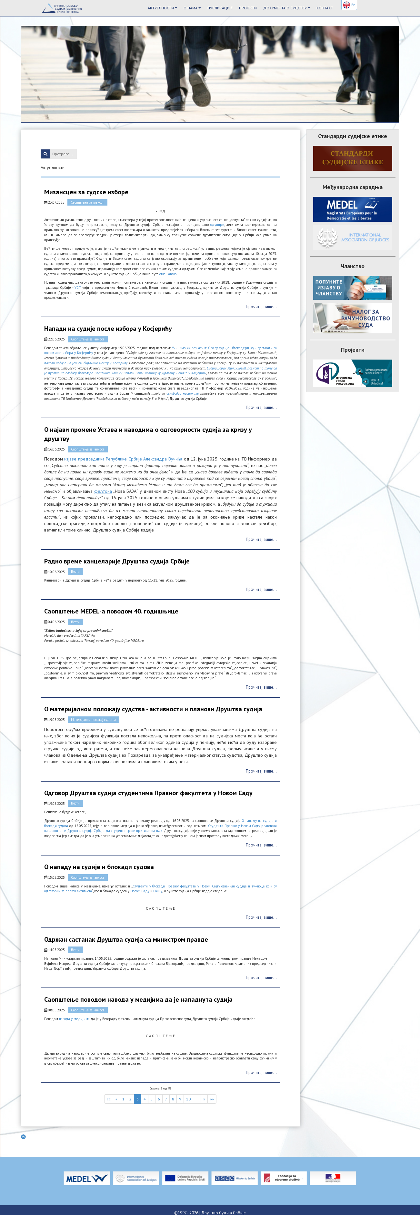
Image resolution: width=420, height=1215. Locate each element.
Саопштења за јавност (87, 202)
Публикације (220, 7)
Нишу (157, 887)
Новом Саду (139, 887)
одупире (218, 224)
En (349, 5)
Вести (75, 570)
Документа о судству (286, 7)
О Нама (192, 7)
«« (109, 1092)
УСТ (78, 287)
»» (212, 1092)
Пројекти (248, 7)
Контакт (324, 7)
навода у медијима (74, 1013)
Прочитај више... (261, 306)
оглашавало (167, 273)
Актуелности (162, 7)
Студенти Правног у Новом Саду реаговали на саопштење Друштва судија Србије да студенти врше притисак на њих (160, 824)
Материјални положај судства (93, 716)
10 (188, 1092)
